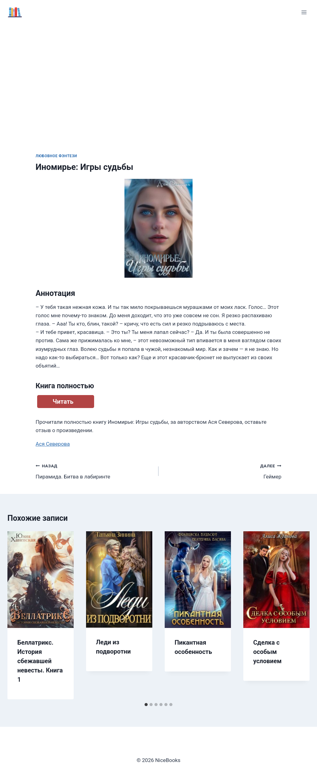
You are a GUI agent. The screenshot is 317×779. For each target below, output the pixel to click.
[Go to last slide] (18, 615)
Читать (63, 401)
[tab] (146, 704)
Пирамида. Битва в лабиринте (94, 470)
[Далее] (298, 615)
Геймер (222, 470)
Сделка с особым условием (267, 652)
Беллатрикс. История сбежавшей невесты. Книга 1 (40, 661)
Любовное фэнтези (56, 156)
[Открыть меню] (304, 12)
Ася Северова (53, 444)
